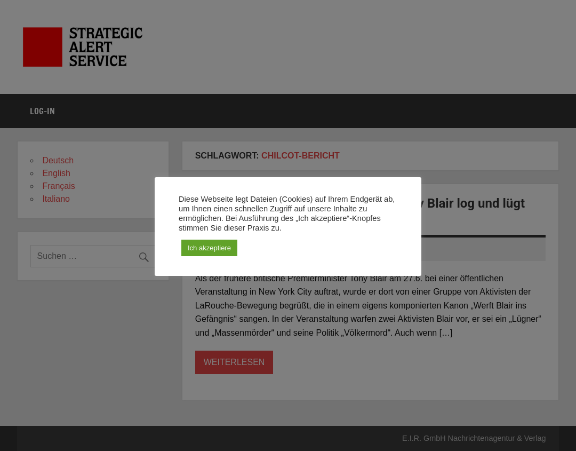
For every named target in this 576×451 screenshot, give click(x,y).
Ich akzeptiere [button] (209, 248)
